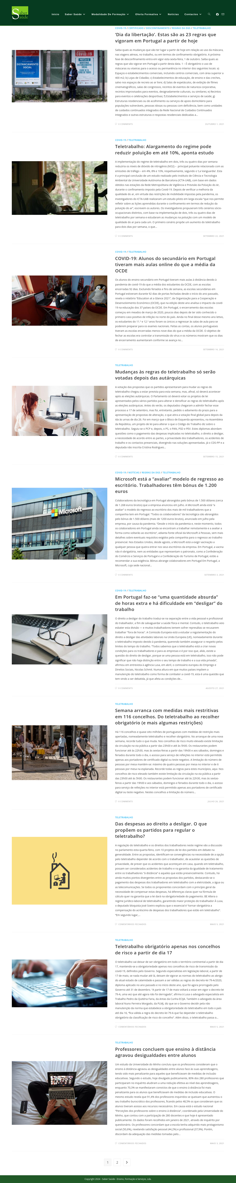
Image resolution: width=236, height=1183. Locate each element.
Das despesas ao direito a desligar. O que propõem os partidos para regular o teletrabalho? (161, 830)
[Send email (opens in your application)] (223, 14)
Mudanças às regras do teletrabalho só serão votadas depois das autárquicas (165, 375)
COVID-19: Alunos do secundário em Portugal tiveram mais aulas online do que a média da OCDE (165, 264)
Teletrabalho (202, 28)
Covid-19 (120, 28)
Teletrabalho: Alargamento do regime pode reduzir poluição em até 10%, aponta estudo (164, 149)
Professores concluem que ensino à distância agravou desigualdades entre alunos (165, 1052)
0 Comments (125, 124)
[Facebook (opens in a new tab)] (217, 14)
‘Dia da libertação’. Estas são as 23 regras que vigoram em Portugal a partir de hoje (165, 37)
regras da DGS (181, 28)
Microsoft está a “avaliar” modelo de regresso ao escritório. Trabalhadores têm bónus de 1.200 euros (169, 485)
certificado (136, 28)
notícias (133, 472)
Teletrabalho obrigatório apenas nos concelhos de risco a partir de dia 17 (167, 949)
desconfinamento (158, 28)
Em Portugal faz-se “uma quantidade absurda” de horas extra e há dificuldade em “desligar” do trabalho (168, 603)
